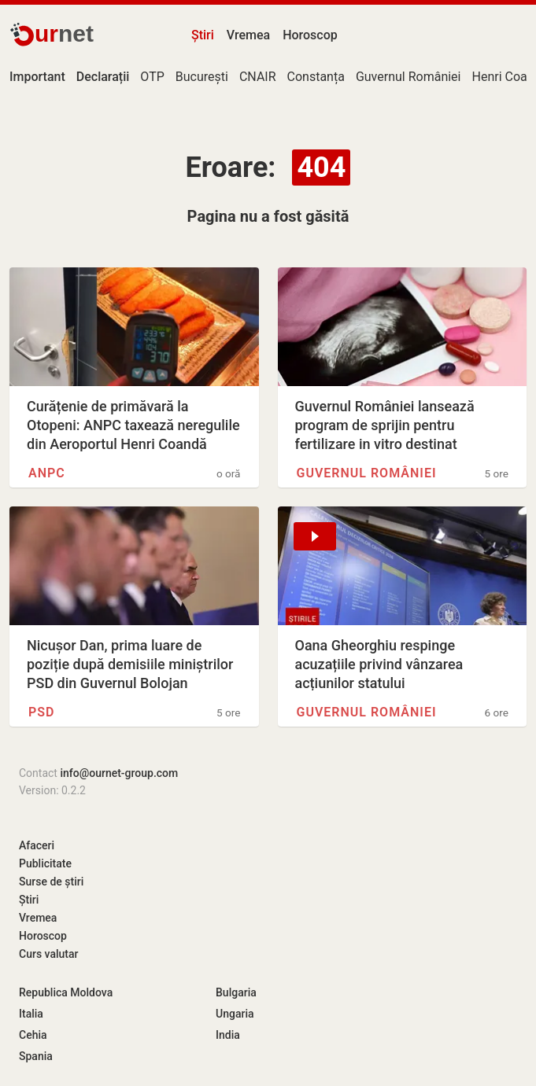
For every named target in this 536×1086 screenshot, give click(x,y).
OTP (152, 76)
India (228, 1035)
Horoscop (310, 35)
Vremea (248, 35)
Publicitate (45, 863)
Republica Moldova (66, 992)
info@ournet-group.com (119, 773)
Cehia (33, 1035)
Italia (31, 1013)
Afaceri (36, 845)
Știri (202, 35)
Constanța (316, 76)
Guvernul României (408, 76)
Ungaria (235, 1013)
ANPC (46, 473)
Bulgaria (236, 992)
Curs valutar (48, 954)
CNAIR (257, 76)
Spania (36, 1056)
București (202, 76)
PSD (41, 712)
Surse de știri (51, 881)
